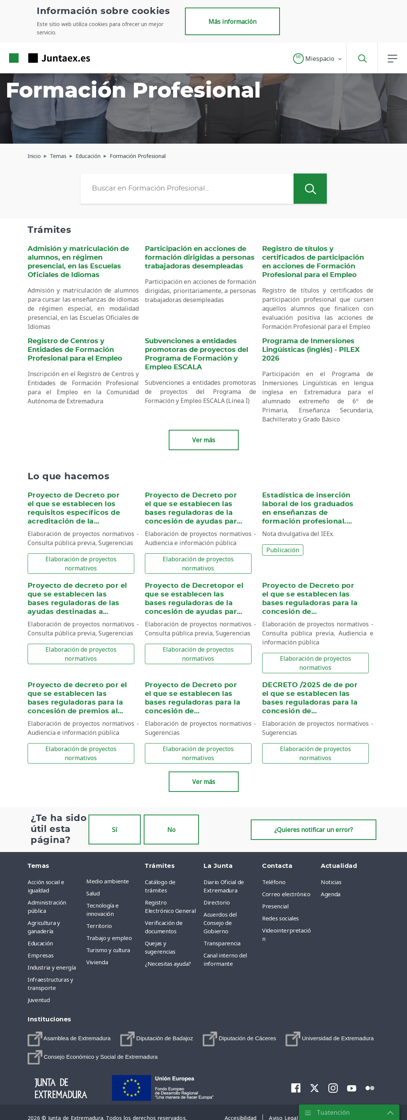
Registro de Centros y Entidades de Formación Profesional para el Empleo (75, 350)
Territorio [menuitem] (99, 925)
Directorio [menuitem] (217, 902)
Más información (232, 21)
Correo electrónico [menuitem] (286, 894)
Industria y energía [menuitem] (52, 967)
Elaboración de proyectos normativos (81, 563)
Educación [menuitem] (40, 943)
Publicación (282, 550)
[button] (318, 58)
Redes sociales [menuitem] (280, 918)
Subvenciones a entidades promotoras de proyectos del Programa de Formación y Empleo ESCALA (196, 354)
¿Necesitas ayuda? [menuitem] (168, 963)
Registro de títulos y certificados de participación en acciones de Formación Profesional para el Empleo (313, 262)
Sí (114, 830)
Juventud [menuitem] (39, 1000)
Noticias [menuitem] (331, 882)
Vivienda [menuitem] (97, 962)
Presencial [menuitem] (275, 906)
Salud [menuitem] (92, 893)
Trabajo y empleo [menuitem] (109, 938)
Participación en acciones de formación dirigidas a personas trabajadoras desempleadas (200, 258)
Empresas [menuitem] (40, 955)
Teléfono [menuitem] (273, 882)
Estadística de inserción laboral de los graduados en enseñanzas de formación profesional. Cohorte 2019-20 (308, 513)
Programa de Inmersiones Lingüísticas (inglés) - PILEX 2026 (311, 350)
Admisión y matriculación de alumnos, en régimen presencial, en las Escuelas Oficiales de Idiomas (78, 262)
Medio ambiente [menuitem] (107, 881)
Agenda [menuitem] (330, 894)
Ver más (203, 440)
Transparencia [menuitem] (222, 943)
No (171, 830)
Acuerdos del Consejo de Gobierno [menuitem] (220, 923)
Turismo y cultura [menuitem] (108, 950)
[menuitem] (69, 1039)
